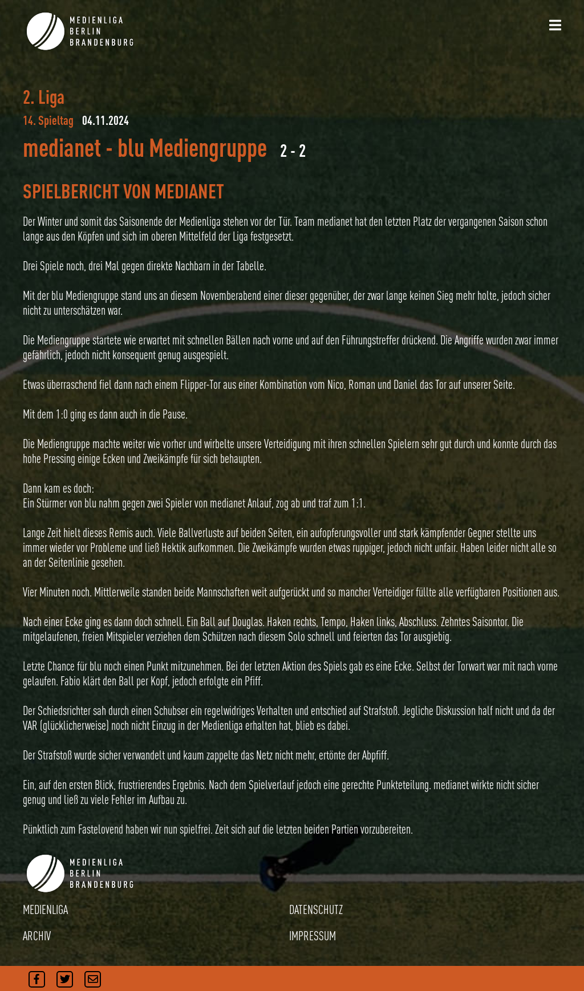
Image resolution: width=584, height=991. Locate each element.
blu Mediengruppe (192, 147)
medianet (62, 147)
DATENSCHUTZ (316, 909)
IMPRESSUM (312, 935)
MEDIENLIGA (45, 909)
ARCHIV (37, 935)
